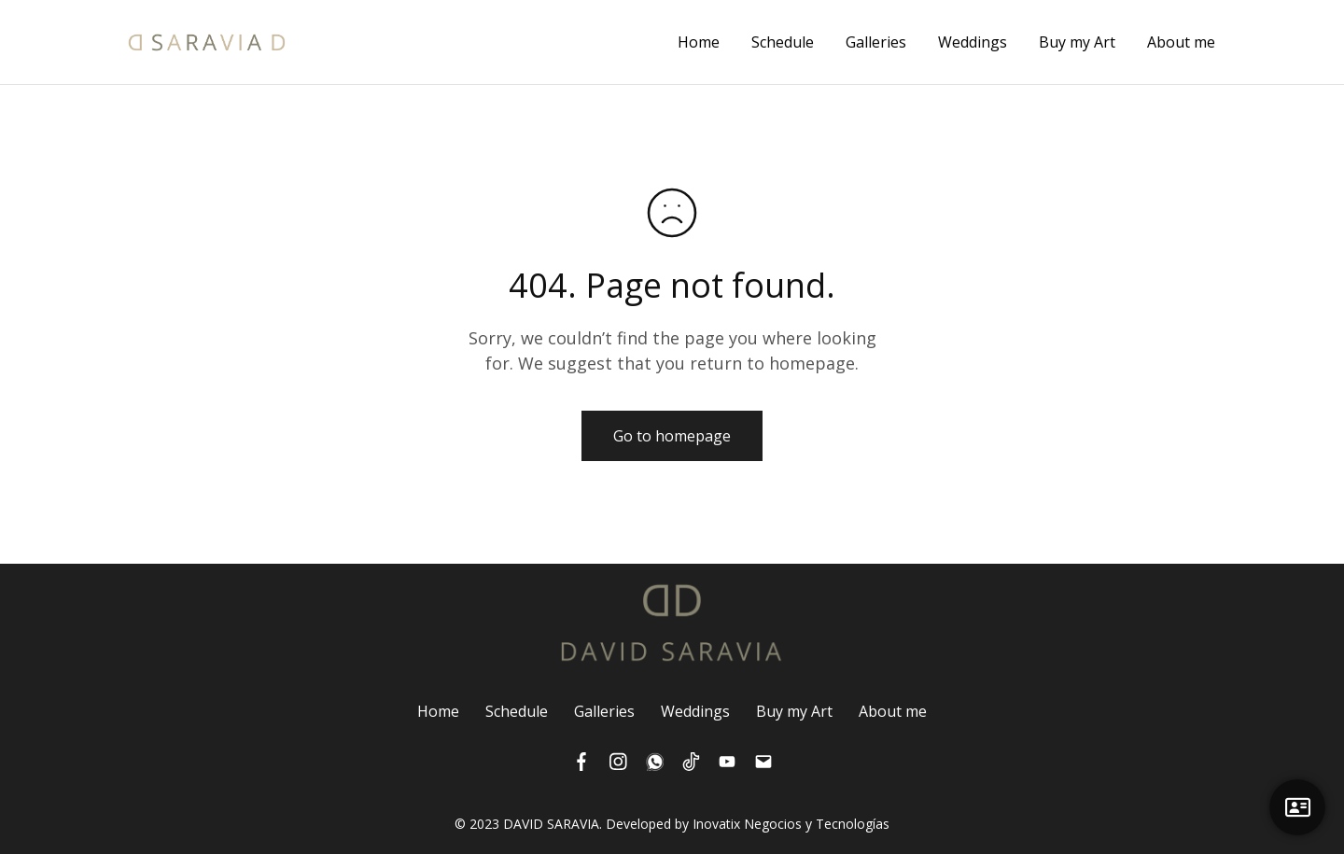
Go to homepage (672, 436)
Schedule (782, 42)
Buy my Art (1077, 42)
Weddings (972, 42)
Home (699, 42)
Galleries (876, 42)
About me (1181, 42)
